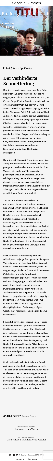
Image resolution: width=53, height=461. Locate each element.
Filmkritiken (8, 27)
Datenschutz (32, 459)
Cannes (25, 416)
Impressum (20, 459)
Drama (33, 416)
